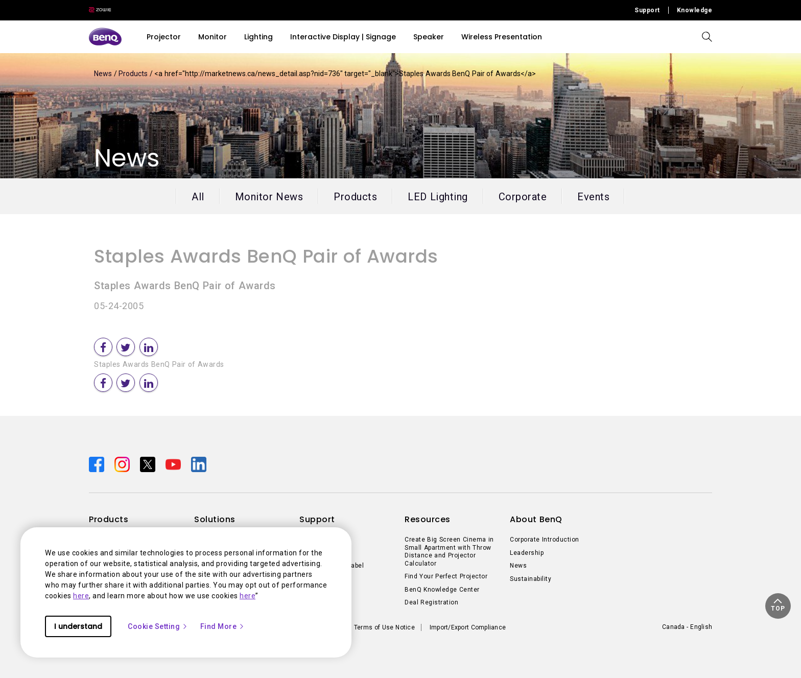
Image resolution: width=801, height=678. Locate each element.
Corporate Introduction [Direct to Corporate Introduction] (544, 539)
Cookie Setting (158, 626)
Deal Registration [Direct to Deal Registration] (431, 602)
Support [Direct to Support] (647, 10)
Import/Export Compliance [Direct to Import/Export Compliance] (468, 627)
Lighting (258, 37)
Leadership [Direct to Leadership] (527, 552)
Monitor (212, 37)
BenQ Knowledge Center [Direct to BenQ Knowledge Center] (442, 589)
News (104, 73)
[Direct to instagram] (123, 464)
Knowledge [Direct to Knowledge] (695, 10)
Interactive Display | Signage (343, 37)
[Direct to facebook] (97, 464)
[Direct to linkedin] (198, 464)
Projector (164, 37)
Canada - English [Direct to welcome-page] (687, 626)
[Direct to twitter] (148, 464)
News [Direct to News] (518, 565)
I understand (78, 626)
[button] (778, 606)
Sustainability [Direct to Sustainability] (530, 578)
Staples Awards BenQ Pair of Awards (266, 256)
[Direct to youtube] (174, 464)
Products (134, 73)
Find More (222, 626)
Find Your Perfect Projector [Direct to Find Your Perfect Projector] (446, 576)
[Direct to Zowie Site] (100, 10)
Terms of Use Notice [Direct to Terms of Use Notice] (384, 627)
